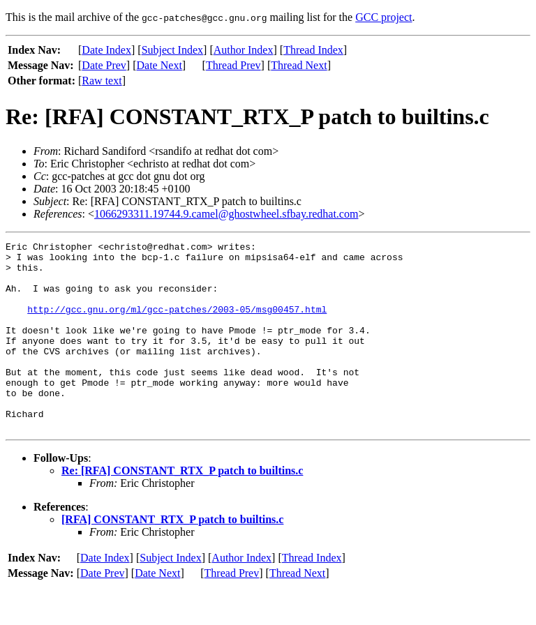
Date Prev (104, 65)
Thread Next (299, 65)
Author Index (244, 50)
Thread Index (313, 50)
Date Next (159, 65)
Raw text (101, 80)
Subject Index (172, 50)
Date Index (106, 50)
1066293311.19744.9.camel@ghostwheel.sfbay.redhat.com (226, 214)
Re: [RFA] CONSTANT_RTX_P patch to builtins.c (182, 508)
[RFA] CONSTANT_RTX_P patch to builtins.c (172, 557)
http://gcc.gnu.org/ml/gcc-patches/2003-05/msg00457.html (177, 323)
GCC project (383, 17)
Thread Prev (233, 65)
